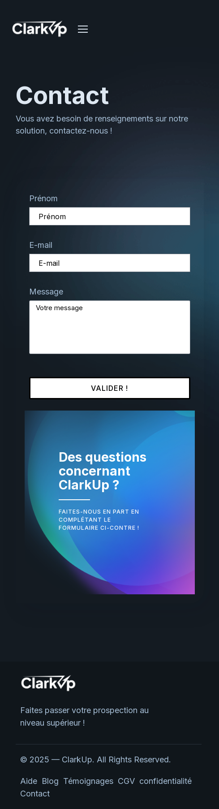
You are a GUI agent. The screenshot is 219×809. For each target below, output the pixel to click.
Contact (35, 793)
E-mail (40, 245)
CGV (126, 781)
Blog (50, 781)
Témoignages (88, 781)
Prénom (43, 198)
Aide (28, 781)
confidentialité (166, 781)
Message (46, 291)
